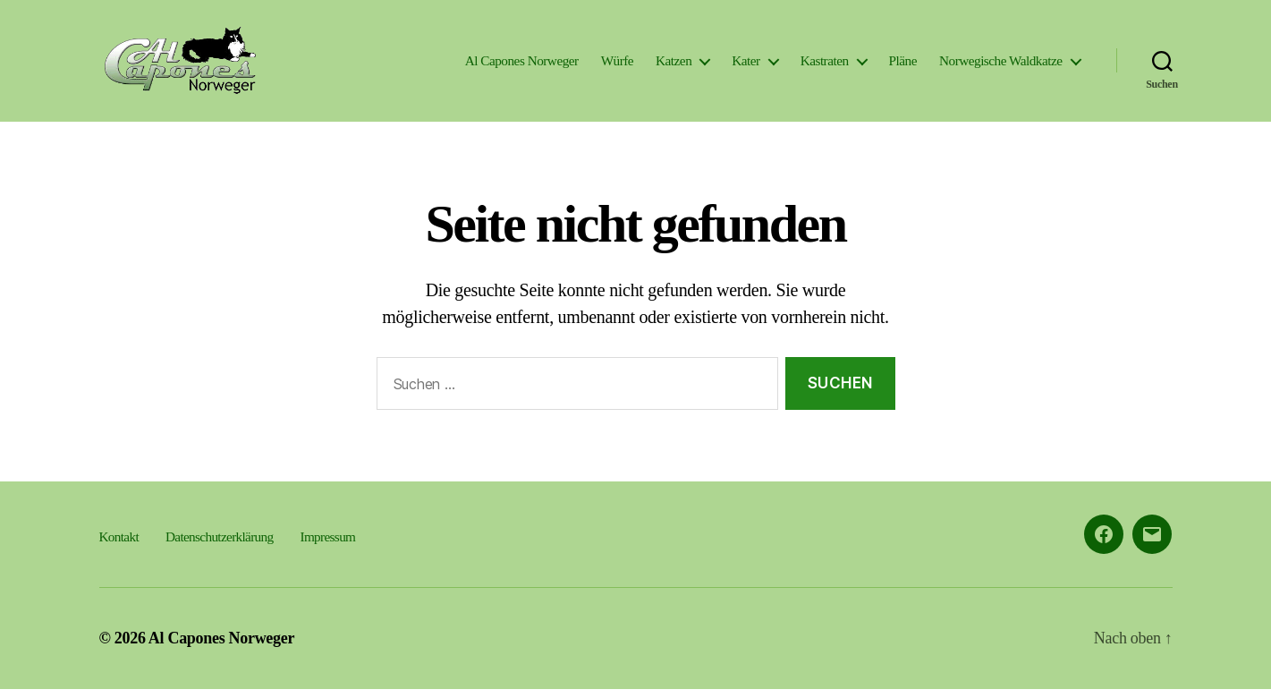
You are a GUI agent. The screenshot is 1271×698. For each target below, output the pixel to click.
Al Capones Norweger (522, 64)
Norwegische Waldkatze (1001, 64)
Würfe (617, 64)
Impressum (328, 545)
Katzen (673, 64)
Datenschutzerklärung (219, 545)
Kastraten (825, 64)
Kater (745, 64)
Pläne (903, 64)
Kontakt (119, 545)
